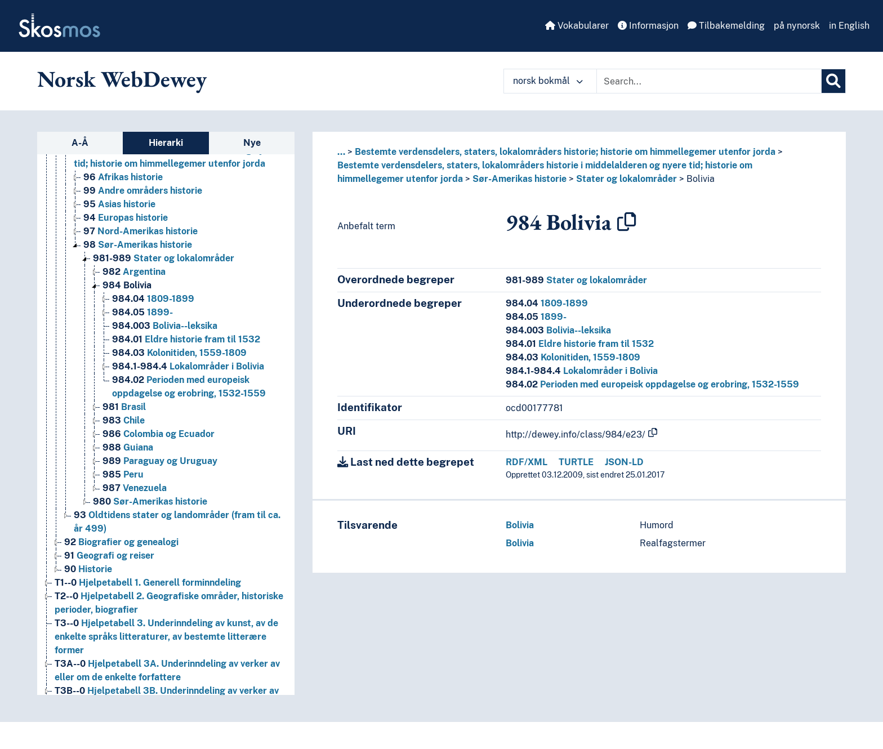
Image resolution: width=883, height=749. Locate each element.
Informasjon (648, 25)
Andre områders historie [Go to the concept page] (142, 190)
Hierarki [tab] (166, 142)
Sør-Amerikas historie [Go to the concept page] (137, 244)
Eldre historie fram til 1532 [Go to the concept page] (186, 339)
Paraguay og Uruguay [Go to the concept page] (159, 461)
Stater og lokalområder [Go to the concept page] (163, 258)
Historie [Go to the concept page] (88, 569)
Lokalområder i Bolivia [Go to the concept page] (188, 366)
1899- (536, 316)
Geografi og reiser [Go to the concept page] (109, 555)
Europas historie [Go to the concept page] (125, 217)
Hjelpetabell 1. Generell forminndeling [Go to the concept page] (148, 582)
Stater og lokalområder (626, 178)
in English (849, 25)
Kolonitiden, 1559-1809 (573, 357)
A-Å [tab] (80, 142)
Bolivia (700, 178)
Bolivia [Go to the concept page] (126, 285)
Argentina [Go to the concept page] (134, 271)
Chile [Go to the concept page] (123, 420)
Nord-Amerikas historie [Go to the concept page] (140, 231)
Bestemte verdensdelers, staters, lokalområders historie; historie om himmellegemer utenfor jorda (565, 151)
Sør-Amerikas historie (519, 178)
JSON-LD (624, 462)
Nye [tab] (252, 142)
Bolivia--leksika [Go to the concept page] (164, 325)
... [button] (341, 151)
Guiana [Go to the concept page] (127, 447)
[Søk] (833, 81)
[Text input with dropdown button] (709, 81)
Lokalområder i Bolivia (582, 370)
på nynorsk (797, 25)
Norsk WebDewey (122, 78)
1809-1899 (547, 303)
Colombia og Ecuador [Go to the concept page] (158, 434)
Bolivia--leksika (558, 330)
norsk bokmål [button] (548, 80)
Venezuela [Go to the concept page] (134, 488)
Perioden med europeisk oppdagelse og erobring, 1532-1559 (652, 384)
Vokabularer (577, 25)
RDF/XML (526, 462)
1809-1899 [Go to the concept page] (153, 298)
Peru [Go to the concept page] (123, 474)
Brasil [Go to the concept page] (124, 407)
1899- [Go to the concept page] (142, 312)
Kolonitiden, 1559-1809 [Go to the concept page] (179, 352)
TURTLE (576, 462)
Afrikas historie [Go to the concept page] (123, 177)
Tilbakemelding (726, 25)
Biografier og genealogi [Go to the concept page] (121, 542)
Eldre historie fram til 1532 (580, 343)
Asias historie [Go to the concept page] (119, 204)
